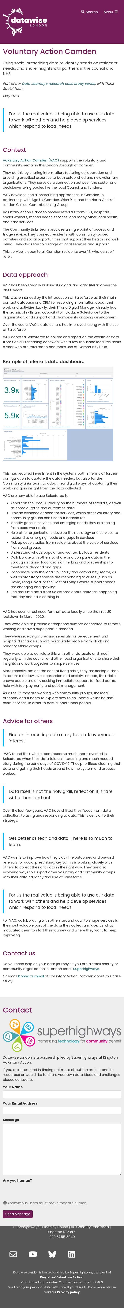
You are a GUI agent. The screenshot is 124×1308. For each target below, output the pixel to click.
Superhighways (86, 968)
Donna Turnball (31, 976)
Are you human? (17, 1180)
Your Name (13, 1087)
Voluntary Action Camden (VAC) (31, 160)
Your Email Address (20, 1103)
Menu (111, 11)
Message (11, 1119)
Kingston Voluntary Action (61, 1277)
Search (89, 11)
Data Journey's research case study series (58, 83)
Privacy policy (68, 1292)
